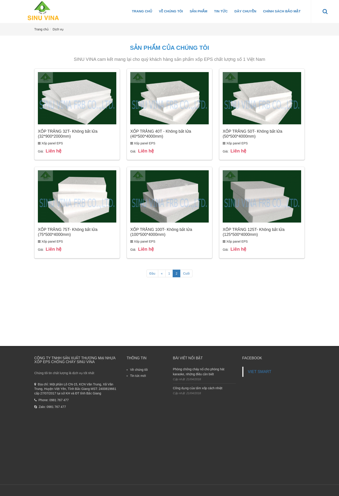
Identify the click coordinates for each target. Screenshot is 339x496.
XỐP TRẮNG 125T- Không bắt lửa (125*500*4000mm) (253, 232)
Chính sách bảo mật (282, 11)
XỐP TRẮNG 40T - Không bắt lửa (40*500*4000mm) (160, 134)
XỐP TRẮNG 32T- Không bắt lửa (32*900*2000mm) (67, 134)
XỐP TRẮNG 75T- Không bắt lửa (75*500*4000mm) (67, 232)
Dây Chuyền (245, 11)
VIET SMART (259, 371)
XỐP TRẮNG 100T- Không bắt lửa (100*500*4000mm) (161, 232)
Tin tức (221, 11)
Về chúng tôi (171, 11)
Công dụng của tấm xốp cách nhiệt (197, 388)
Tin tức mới (138, 376)
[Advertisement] (169, 314)
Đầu (152, 273)
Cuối (186, 273)
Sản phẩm (198, 11)
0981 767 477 (59, 400)
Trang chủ (142, 11)
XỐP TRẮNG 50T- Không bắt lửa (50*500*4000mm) (252, 134)
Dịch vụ (58, 29)
